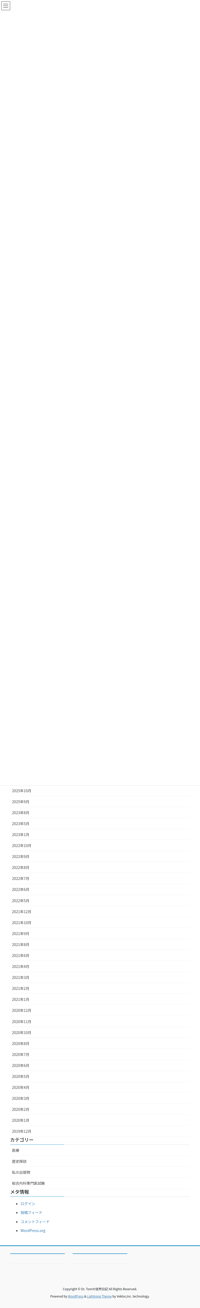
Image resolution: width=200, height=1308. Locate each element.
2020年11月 (22, 1021)
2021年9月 (20, 933)
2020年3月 (20, 1098)
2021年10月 (22, 922)
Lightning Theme (99, 1296)
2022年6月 (20, 889)
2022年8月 (20, 867)
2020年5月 (20, 1076)
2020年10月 (22, 1032)
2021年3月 (20, 977)
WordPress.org (33, 1230)
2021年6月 (20, 955)
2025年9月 (20, 801)
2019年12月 (22, 1131)
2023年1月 (20, 834)
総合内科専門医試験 (28, 1183)
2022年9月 (20, 856)
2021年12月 (22, 911)
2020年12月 (22, 1010)
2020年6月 (20, 1065)
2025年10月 (22, 790)
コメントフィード (35, 1221)
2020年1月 (20, 1120)
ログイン (28, 1203)
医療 (15, 1150)
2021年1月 (20, 999)
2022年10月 (22, 845)
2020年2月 (20, 1109)
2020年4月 (20, 1087)
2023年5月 (20, 823)
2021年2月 (20, 988)
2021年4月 (20, 966)
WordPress (76, 1296)
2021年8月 (20, 944)
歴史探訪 (19, 1161)
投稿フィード (31, 1212)
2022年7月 (20, 878)
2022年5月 (20, 900)
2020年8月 (20, 1043)
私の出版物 (21, 1172)
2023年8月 (20, 812)
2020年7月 (20, 1054)
